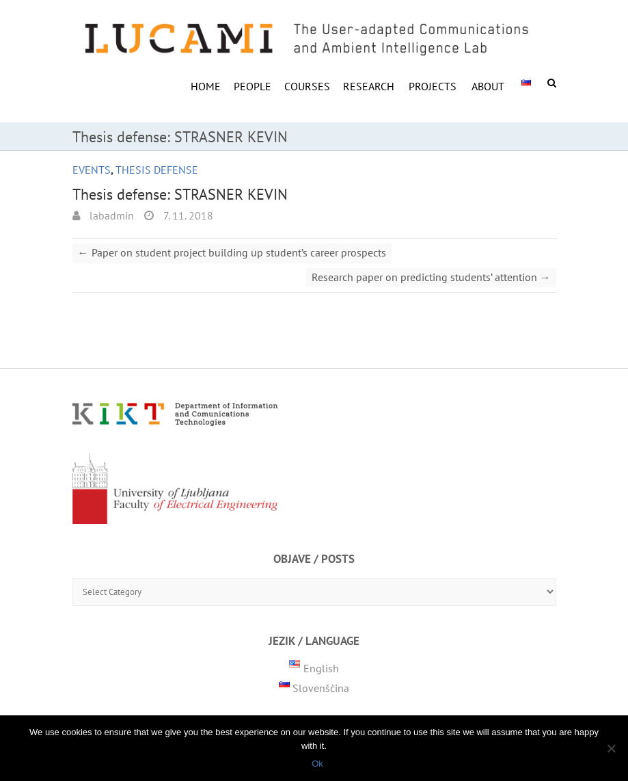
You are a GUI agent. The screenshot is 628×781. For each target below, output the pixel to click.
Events (91, 169)
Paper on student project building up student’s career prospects (232, 252)
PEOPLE (252, 86)
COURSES (307, 86)
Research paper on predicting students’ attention (431, 277)
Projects (432, 86)
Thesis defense (156, 169)
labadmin (110, 215)
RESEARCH (368, 86)
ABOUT (488, 86)
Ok (317, 763)
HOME (206, 86)
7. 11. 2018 (187, 215)
